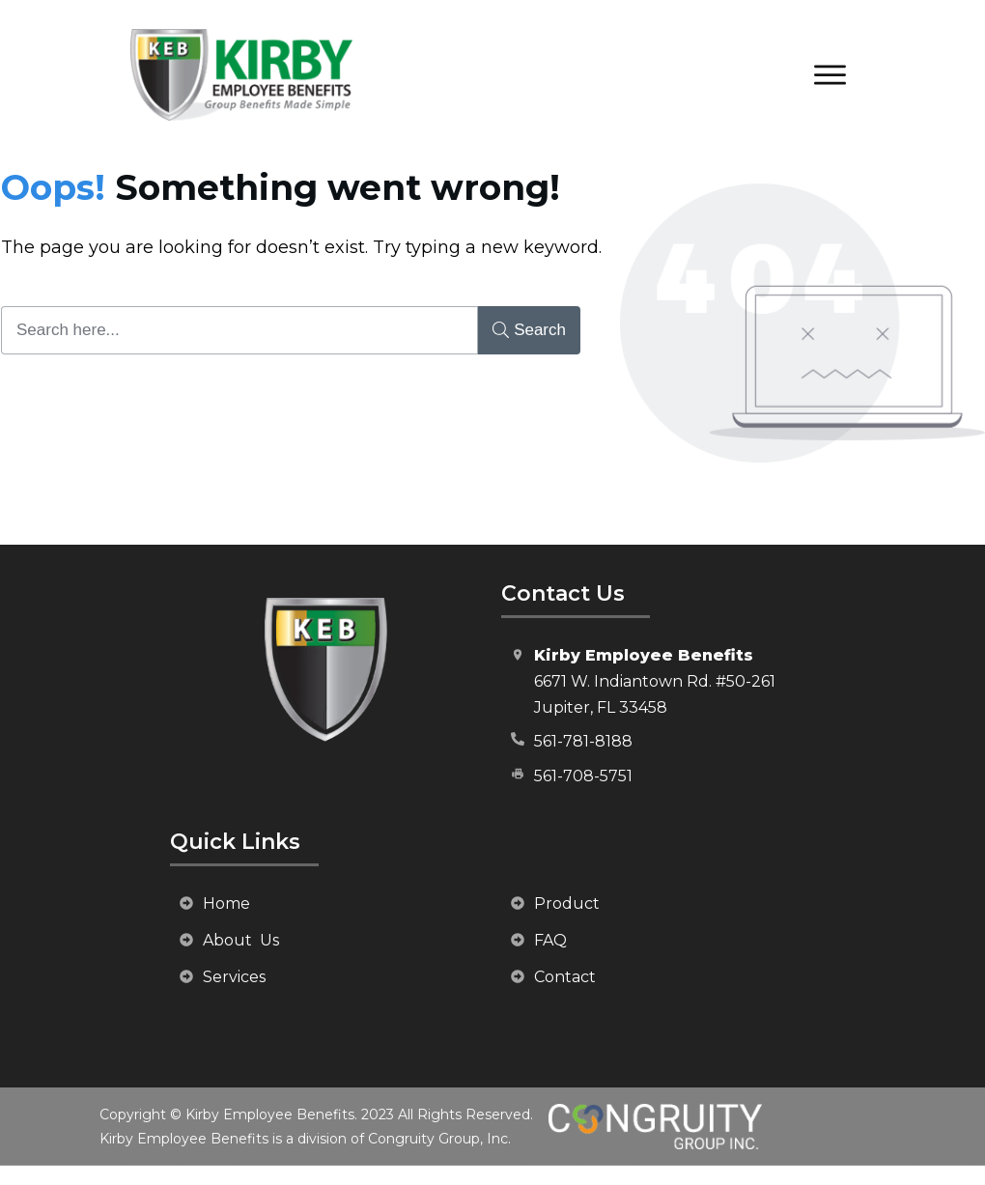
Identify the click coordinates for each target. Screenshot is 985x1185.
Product (567, 903)
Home (226, 903)
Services (234, 977)
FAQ (550, 940)
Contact (565, 977)
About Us (241, 940)
